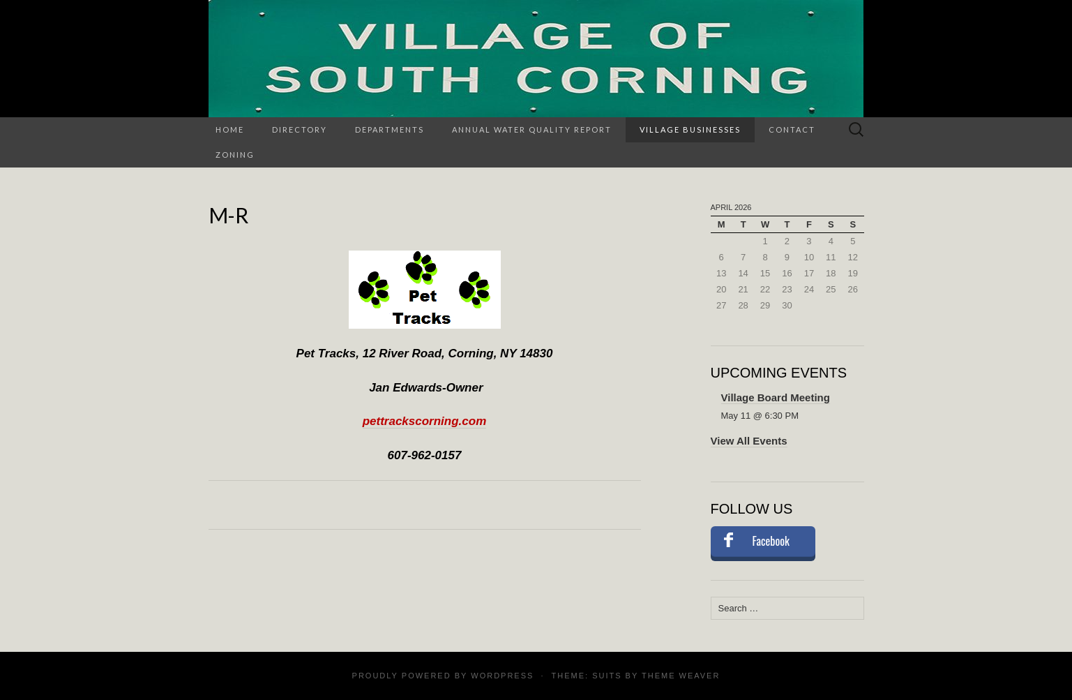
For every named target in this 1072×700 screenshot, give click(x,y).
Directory (299, 129)
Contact (792, 129)
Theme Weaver (681, 675)
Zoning (235, 154)
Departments (389, 129)
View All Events (749, 441)
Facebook (771, 541)
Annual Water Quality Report (532, 129)
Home (230, 129)
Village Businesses (690, 129)
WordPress (502, 675)
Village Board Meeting (775, 397)
